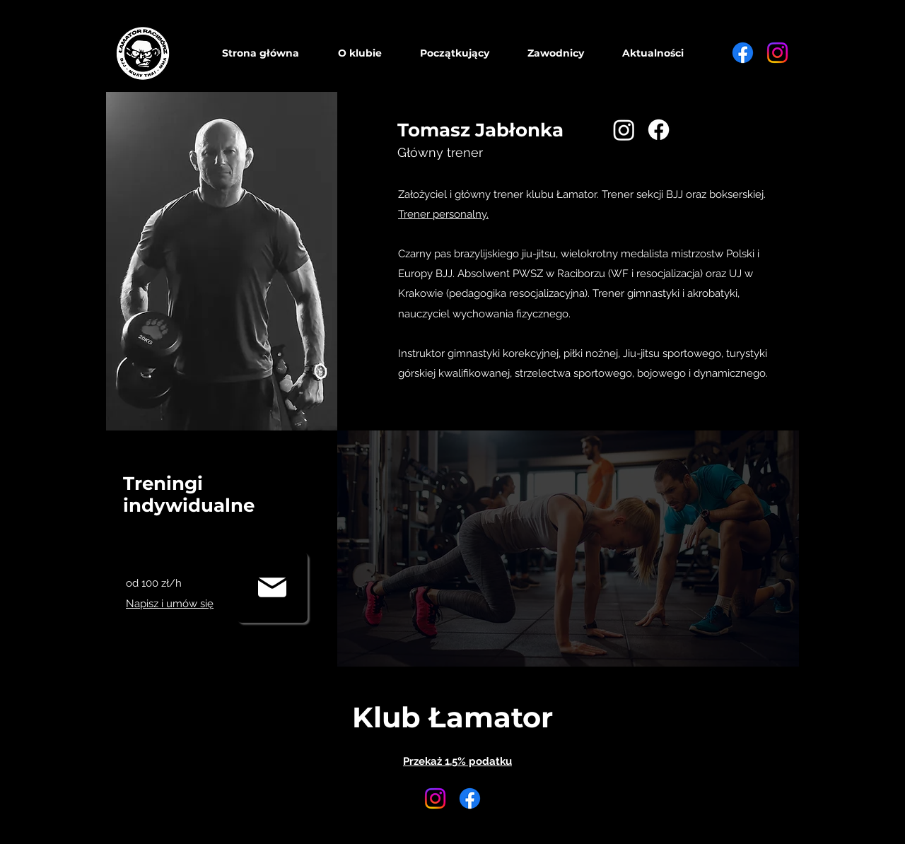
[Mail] (272, 587)
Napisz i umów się (170, 603)
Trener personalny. (443, 214)
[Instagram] (777, 52)
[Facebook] (743, 52)
